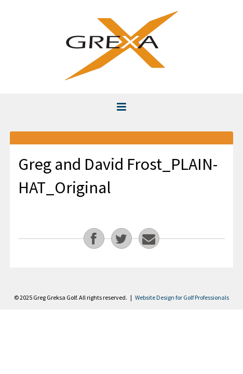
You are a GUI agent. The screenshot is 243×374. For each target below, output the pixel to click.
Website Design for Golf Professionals (182, 297)
